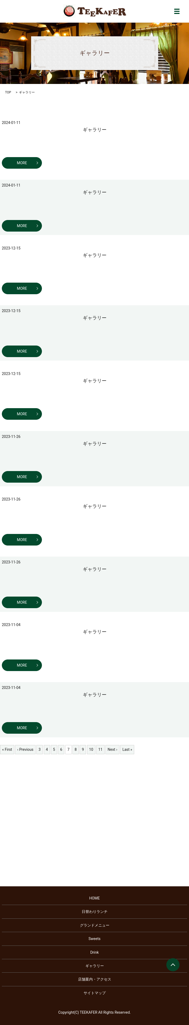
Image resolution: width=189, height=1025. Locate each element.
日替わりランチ (95, 911)
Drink (94, 952)
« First (7, 749)
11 (100, 749)
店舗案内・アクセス (94, 979)
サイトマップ (95, 993)
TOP (8, 92)
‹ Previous (25, 749)
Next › (112, 749)
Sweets (95, 939)
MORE (22, 163)
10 (91, 749)
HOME (94, 898)
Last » (127, 749)
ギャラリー (94, 129)
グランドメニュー (94, 925)
